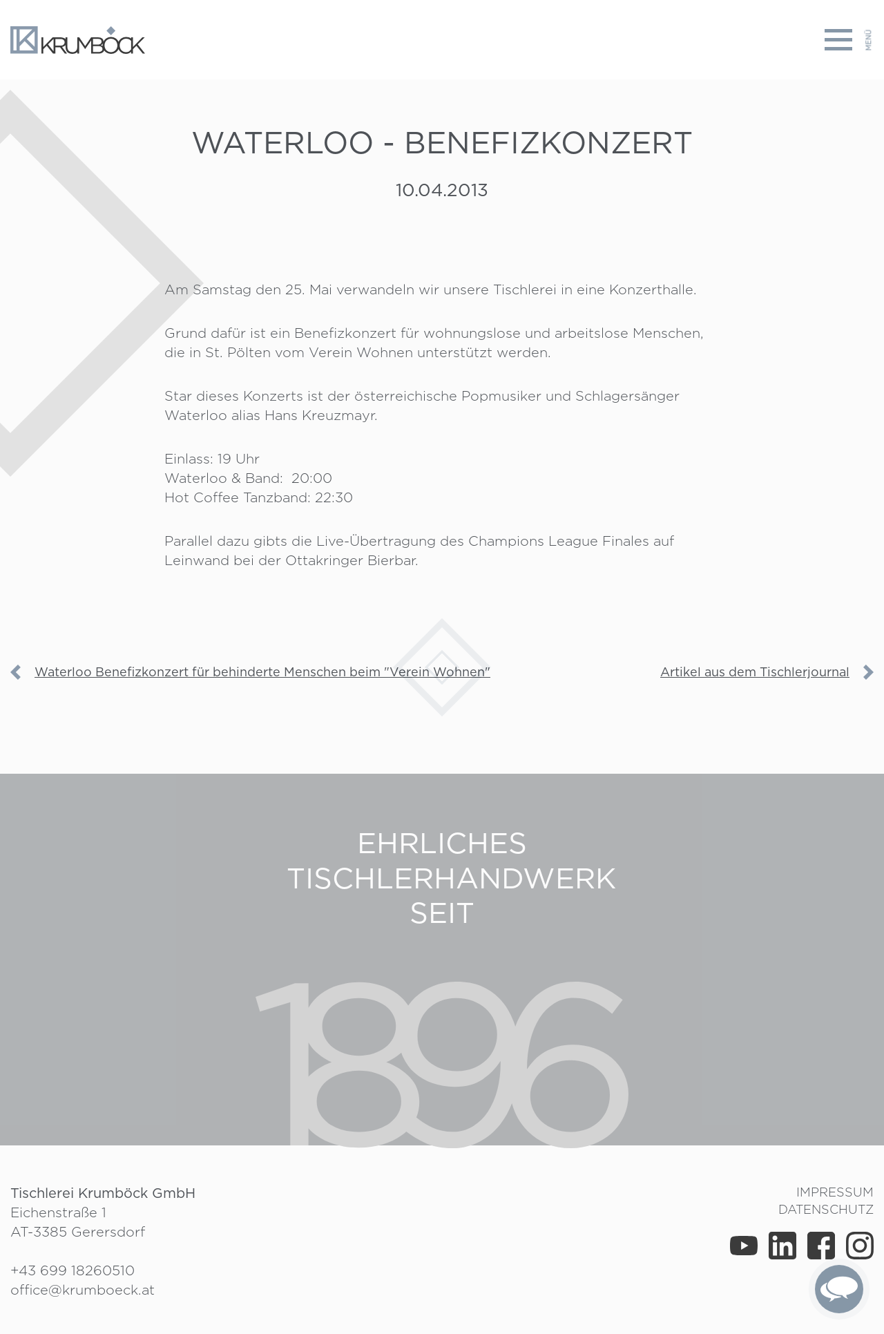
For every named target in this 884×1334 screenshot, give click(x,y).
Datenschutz (826, 1209)
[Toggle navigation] (849, 39)
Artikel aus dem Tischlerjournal (754, 672)
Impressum (835, 1192)
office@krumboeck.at (82, 1289)
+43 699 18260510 (72, 1270)
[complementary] (839, 1289)
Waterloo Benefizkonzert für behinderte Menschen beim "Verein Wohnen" (262, 672)
